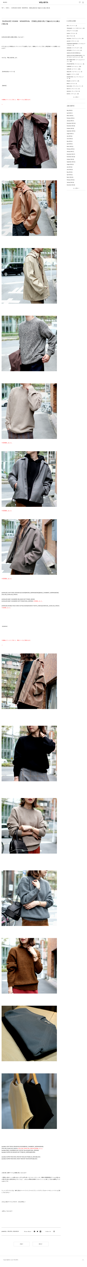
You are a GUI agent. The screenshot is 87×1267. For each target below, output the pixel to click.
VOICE (7, 7)
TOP (2, 7)
